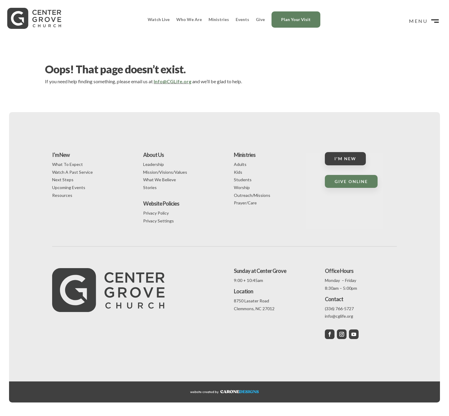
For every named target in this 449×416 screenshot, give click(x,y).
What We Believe (159, 179)
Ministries (219, 19)
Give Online (351, 181)
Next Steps (63, 179)
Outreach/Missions (252, 195)
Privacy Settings (158, 220)
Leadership (153, 164)
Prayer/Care (245, 202)
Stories (150, 187)
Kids (238, 172)
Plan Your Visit (296, 19)
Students (243, 179)
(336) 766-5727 (339, 308)
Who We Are (189, 19)
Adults (240, 164)
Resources (62, 195)
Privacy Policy (156, 213)
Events (242, 19)
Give (260, 19)
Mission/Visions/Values (165, 172)
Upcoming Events (68, 187)
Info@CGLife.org (172, 81)
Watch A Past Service (72, 172)
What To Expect (67, 164)
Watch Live (159, 19)
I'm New (345, 158)
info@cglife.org (339, 316)
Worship (242, 187)
